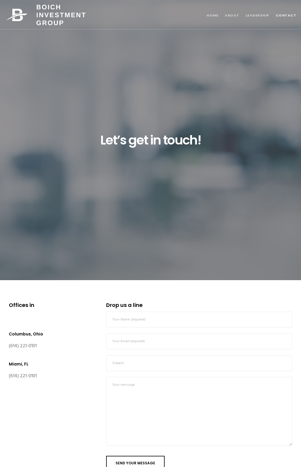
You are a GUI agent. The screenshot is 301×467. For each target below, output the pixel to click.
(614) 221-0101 (23, 346)
